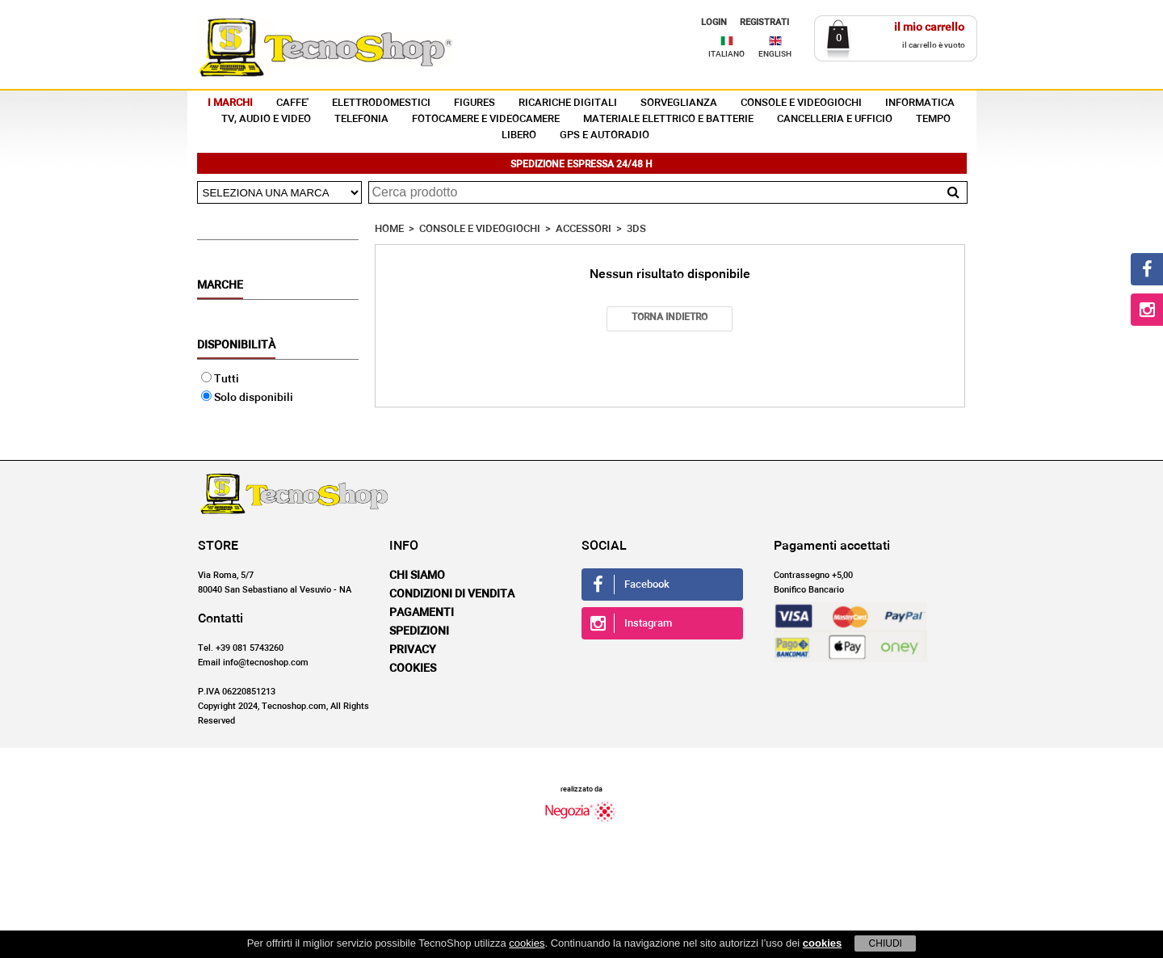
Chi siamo (417, 575)
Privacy (412, 650)
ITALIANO (726, 54)
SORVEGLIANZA (678, 103)
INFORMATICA (920, 103)
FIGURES (474, 103)
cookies (526, 943)
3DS (636, 229)
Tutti (220, 379)
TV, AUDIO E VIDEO (266, 119)
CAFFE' (292, 103)
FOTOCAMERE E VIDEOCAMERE (486, 119)
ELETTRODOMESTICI (381, 103)
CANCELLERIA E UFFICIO (834, 119)
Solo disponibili (247, 397)
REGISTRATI (764, 22)
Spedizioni (419, 631)
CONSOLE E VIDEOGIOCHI (801, 103)
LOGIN (714, 22)
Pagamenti (421, 612)
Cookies (412, 668)
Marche (220, 285)
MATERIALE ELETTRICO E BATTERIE (668, 119)
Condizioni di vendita (451, 594)
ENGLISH (774, 54)
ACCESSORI (583, 229)
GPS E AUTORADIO (604, 135)
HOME (389, 229)
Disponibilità (236, 345)
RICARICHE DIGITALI (568, 103)
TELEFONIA (361, 119)
